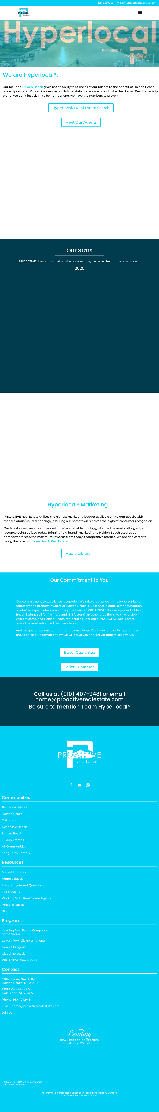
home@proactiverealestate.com (79, 699)
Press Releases (13, 904)
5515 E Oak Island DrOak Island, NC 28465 (17, 991)
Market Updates (14, 872)
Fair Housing (11, 891)
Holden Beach (32, 87)
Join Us (7, 1012)
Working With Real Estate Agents (26, 898)
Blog (5, 911)
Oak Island (9, 820)
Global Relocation (14, 953)
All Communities (14, 846)
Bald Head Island (14, 807)
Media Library (77, 553)
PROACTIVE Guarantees (19, 960)
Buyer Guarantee (79, 652)
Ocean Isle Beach (14, 827)
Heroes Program (14, 947)
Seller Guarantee (79, 667)
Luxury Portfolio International (24, 940)
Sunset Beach (12, 833)
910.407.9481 (22, 999)
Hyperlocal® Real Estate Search (81, 108)
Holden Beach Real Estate (48, 541)
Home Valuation (14, 878)
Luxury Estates (13, 840)
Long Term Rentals (16, 853)
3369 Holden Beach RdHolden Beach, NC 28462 (20, 981)
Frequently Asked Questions (23, 885)
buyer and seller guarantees (118, 630)
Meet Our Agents (81, 122)
